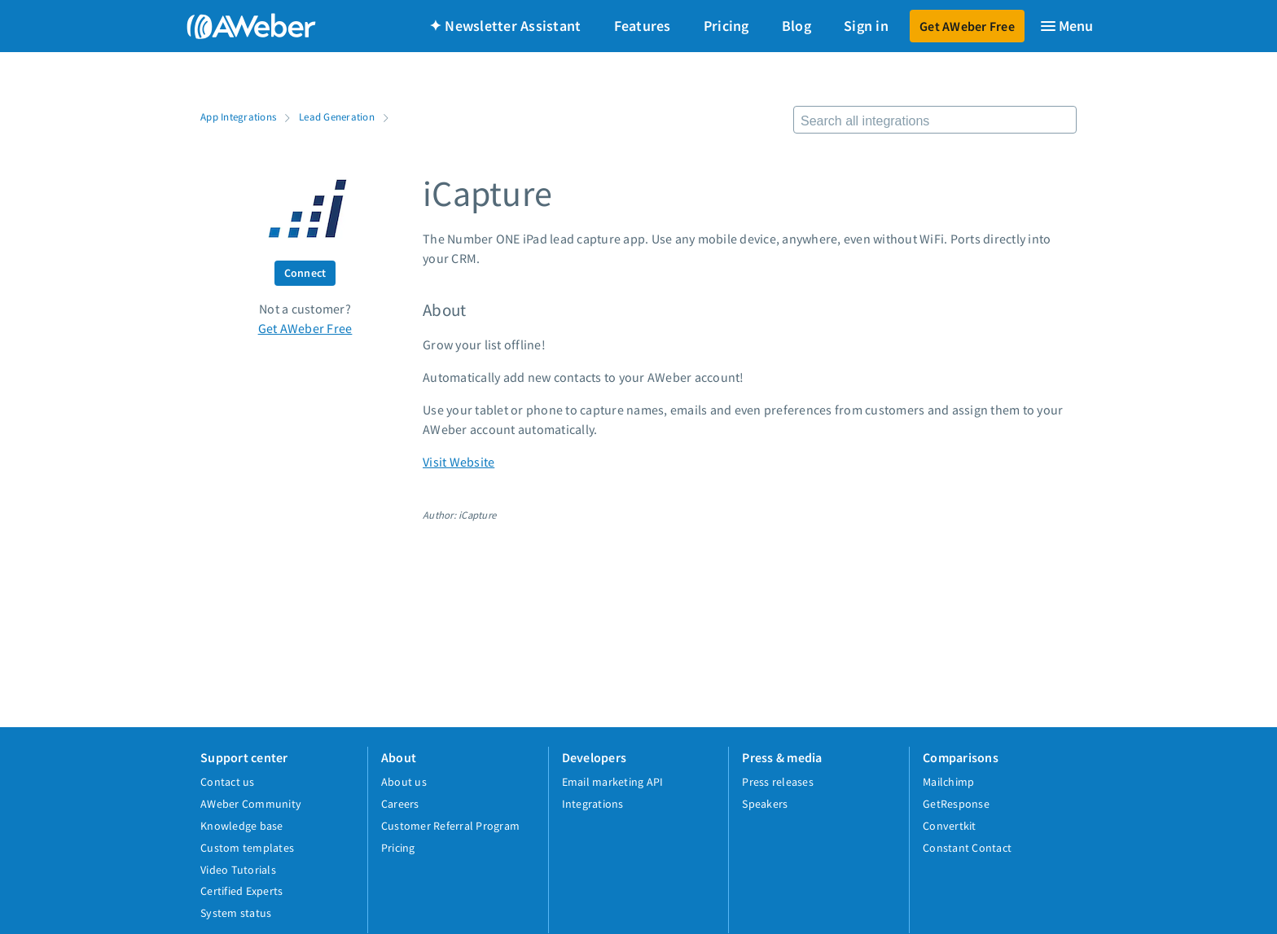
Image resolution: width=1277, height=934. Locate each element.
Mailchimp (948, 781)
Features (642, 25)
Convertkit (949, 825)
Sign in (866, 25)
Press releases (778, 781)
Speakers (765, 803)
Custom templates (247, 847)
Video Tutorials (238, 869)
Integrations (593, 803)
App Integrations (238, 116)
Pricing (726, 25)
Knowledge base (241, 825)
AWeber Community (250, 803)
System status (235, 912)
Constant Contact (967, 847)
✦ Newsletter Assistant (505, 25)
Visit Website (458, 462)
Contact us (227, 781)
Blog (796, 25)
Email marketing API (613, 781)
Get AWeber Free (967, 26)
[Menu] (1066, 26)
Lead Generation (337, 116)
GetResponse (956, 803)
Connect (305, 272)
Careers (400, 803)
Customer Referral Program (450, 825)
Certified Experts (241, 891)
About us (404, 781)
